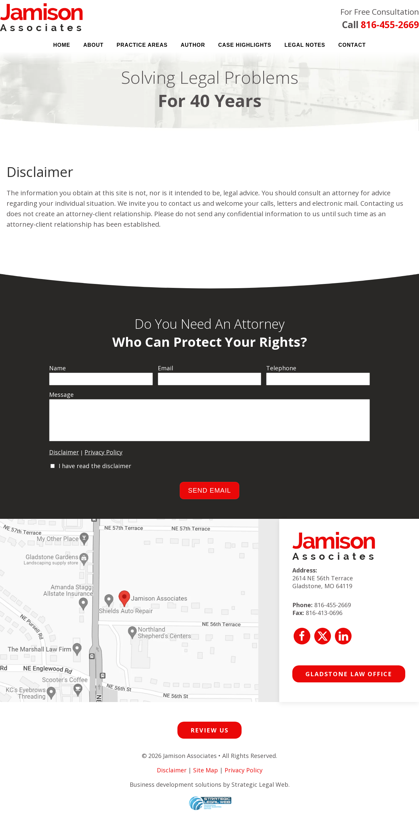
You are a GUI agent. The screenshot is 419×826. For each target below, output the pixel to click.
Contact (352, 45)
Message (61, 394)
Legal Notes (304, 45)
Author (193, 45)
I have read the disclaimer (95, 472)
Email (165, 368)
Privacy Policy (103, 459)
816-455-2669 (390, 24)
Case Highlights (244, 45)
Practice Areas (142, 45)
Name (57, 368)
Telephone (281, 368)
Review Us (209, 737)
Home (61, 45)
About (93, 45)
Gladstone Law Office (348, 680)
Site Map (205, 777)
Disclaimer (64, 459)
